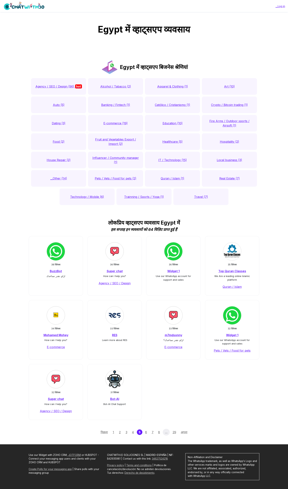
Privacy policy (115, 465)
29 (174, 432)
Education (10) (173, 123)
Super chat (115, 271)
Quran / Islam (232, 287)
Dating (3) (58, 123)
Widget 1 (173, 271)
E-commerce (56, 347)
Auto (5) (58, 105)
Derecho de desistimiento (139, 472)
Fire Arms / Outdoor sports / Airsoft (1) (229, 123)
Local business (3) (229, 160)
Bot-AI (114, 399)
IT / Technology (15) (172, 160)
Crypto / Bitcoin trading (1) (229, 105)
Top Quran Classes (232, 271)
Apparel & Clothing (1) (172, 86)
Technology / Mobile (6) (87, 197)
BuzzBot (56, 271)
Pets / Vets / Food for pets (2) (115, 178)
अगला (184, 432)
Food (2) (58, 141)
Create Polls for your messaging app (50, 469)
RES (114, 335)
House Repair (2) (59, 160)
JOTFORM (74, 455)
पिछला (104, 432)
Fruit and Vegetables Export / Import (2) (115, 142)
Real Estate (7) (229, 178)
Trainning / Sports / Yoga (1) (144, 197)
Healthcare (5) (172, 141)
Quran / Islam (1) (172, 178)
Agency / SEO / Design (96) (58, 86)
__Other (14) (58, 178)
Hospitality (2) (229, 141)
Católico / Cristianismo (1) (172, 105)
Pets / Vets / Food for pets (232, 350)
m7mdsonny (173, 335)
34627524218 (160, 458)
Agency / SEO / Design (115, 283)
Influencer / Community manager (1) (115, 160)
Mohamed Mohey (56, 335)
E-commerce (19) (115, 123)
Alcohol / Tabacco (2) (115, 86)
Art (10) (229, 86)
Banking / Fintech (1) (115, 105)
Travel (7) (201, 197)
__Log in (280, 6)
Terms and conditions (139, 465)
